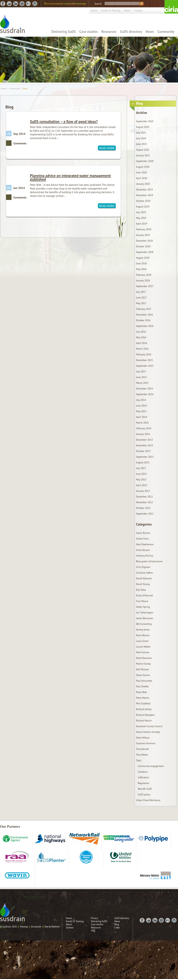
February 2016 (143, 354)
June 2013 (141, 473)
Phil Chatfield (143, 703)
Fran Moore (142, 601)
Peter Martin (142, 697)
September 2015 (145, 365)
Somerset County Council (149, 726)
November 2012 (144, 502)
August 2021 (143, 149)
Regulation (143, 783)
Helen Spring (143, 606)
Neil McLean (142, 669)
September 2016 (145, 326)
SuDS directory (131, 31)
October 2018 (143, 246)
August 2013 (143, 462)
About (127, 10)
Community (165, 31)
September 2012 (145, 513)
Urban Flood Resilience (148, 800)
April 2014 (141, 417)
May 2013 (141, 479)
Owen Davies (143, 675)
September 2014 (145, 394)
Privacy (94, 918)
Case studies (88, 31)
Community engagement (151, 766)
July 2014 (141, 400)
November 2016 (144, 314)
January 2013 (143, 491)
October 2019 (143, 201)
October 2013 (143, 451)
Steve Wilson (143, 737)
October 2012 (143, 508)
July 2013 (141, 468)
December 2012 (144, 496)
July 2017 (141, 291)
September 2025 (145, 121)
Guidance (143, 771)
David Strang (143, 584)
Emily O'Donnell (144, 595)
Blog (25, 89)
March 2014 (142, 422)
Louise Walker (143, 646)
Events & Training (110, 10)
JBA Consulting (144, 624)
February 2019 (143, 229)
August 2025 (143, 127)
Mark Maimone (144, 658)
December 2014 (144, 388)
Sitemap (24, 926)
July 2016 (141, 331)
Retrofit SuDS (145, 788)
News (150, 31)
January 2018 (143, 280)
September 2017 (145, 286)
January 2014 (143, 434)
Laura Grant (142, 641)
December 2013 (144, 439)
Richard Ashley (144, 709)
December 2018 (144, 240)
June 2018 (141, 263)
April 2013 (141, 485)
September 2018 (145, 252)
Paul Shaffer (142, 686)
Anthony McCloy (144, 555)
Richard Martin (144, 720)
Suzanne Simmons (145, 743)
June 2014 (141, 405)
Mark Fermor (142, 652)
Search (98, 3)
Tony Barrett (142, 749)
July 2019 (141, 212)
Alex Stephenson (145, 544)
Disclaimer (36, 926)
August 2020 (143, 166)
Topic (138, 760)
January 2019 (143, 235)
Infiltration (143, 777)
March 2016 (142, 348)
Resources (109, 31)
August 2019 (143, 206)
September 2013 (145, 456)
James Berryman (144, 618)
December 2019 (144, 189)
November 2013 (144, 445)
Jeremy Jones (143, 629)
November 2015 (144, 360)
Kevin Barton (143, 635)
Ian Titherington (144, 612)
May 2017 (141, 303)
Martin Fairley (143, 663)
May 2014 (141, 411)
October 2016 (143, 320)
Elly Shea (141, 589)
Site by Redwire (52, 926)
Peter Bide (141, 692)
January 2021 (143, 155)
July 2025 (141, 132)
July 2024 (141, 138)
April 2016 (141, 343)
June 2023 (141, 144)
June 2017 (141, 297)
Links (117, 927)
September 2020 (145, 161)
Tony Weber (142, 754)
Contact (139, 10)
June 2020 (141, 172)
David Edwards (144, 578)
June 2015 (141, 377)
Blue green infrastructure (149, 561)
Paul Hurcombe (144, 680)
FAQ (93, 930)
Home (94, 10)
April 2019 (141, 223)
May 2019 (141, 218)
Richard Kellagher (145, 715)
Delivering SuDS (63, 31)
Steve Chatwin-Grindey (148, 732)
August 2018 (143, 257)
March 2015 (142, 382)
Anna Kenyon (143, 550)
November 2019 (144, 195)
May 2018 (141, 269)
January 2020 (143, 183)
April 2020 (141, 178)
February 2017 (143, 309)
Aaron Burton (143, 533)
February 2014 (143, 428)
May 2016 (141, 337)
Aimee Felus (142, 538)
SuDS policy (144, 794)
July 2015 (141, 371)
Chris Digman (143, 567)
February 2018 (143, 274)
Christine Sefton (144, 572)
